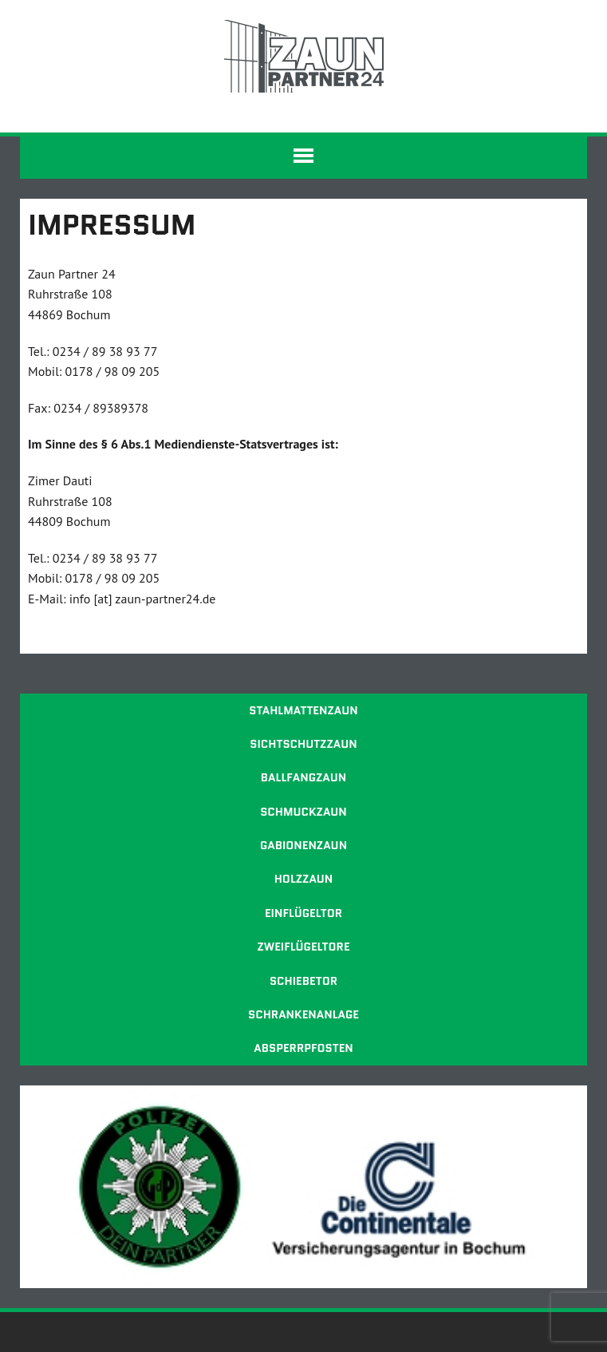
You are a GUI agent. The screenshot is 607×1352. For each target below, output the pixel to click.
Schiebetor (303, 981)
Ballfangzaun (303, 777)
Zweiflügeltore (303, 947)
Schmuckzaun (303, 812)
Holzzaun (303, 879)
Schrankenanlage (303, 1014)
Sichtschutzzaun (303, 744)
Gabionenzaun (303, 845)
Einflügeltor (303, 913)
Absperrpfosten (303, 1048)
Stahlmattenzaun (303, 710)
